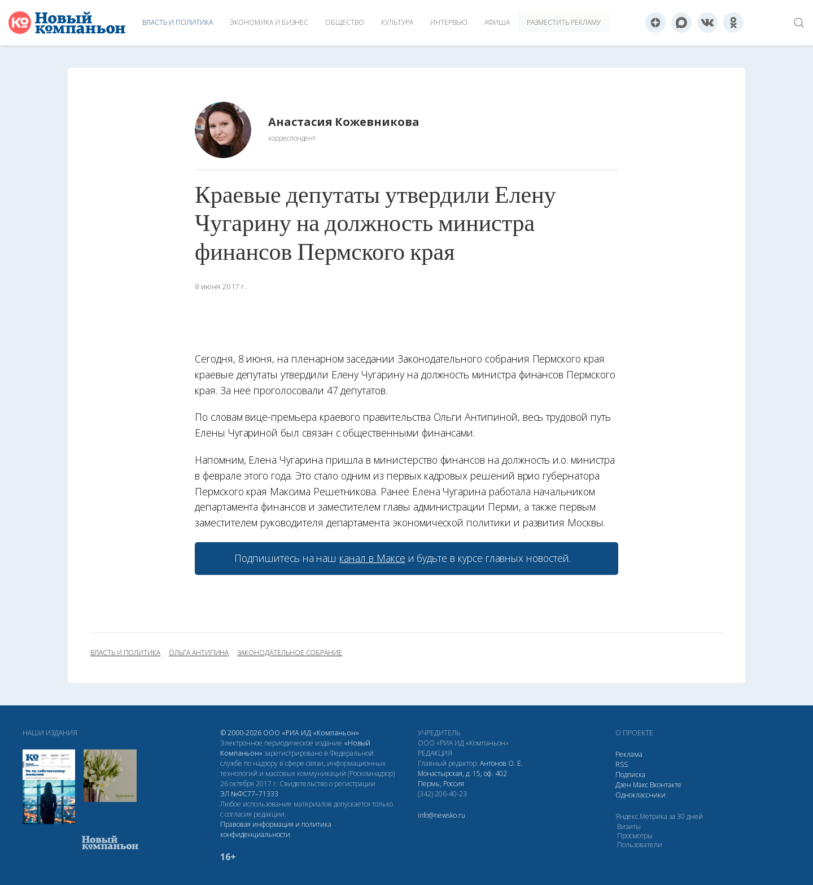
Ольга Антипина (199, 652)
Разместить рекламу (564, 22)
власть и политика (125, 652)
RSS (621, 764)
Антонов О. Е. (501, 763)
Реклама (628, 754)
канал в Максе (372, 558)
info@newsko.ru (441, 815)
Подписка (630, 774)
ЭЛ (249, 794)
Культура (397, 22)
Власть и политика (177, 22)
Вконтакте (665, 785)
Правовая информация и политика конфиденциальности (275, 829)
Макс (640, 785)
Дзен (623, 785)
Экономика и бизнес (269, 22)
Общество (344, 22)
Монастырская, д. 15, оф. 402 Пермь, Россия (462, 778)
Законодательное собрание (289, 652)
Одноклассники (640, 795)
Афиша (497, 22)
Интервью (448, 22)
